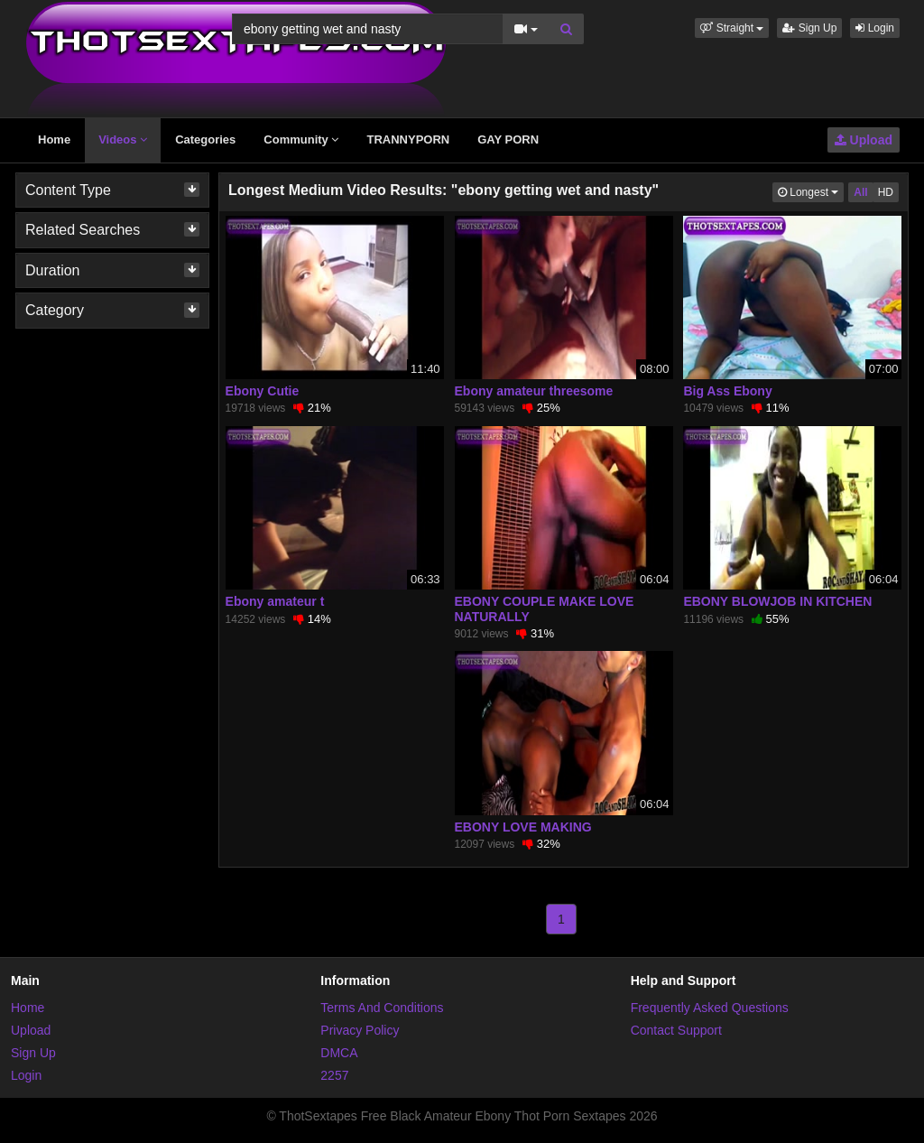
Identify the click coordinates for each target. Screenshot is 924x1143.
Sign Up (809, 28)
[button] (732, 28)
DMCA (338, 1052)
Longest (811, 191)
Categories (205, 139)
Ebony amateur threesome (534, 391)
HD (885, 192)
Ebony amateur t (275, 601)
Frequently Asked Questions (710, 1007)
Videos (122, 139)
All (860, 192)
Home (54, 139)
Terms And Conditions (381, 1007)
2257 (334, 1075)
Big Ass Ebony (727, 391)
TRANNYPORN (407, 139)
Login (874, 28)
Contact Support (676, 1030)
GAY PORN (508, 139)
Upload (863, 140)
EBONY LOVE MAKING (523, 827)
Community (300, 139)
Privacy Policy (359, 1030)
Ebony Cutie (263, 391)
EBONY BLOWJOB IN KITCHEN (777, 601)
